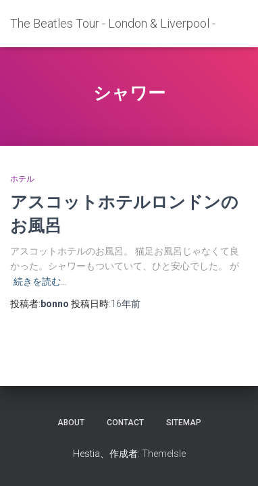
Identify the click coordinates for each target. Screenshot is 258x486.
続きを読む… (40, 281)
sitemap (183, 422)
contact (125, 422)
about (70, 422)
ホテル (22, 179)
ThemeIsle (164, 453)
